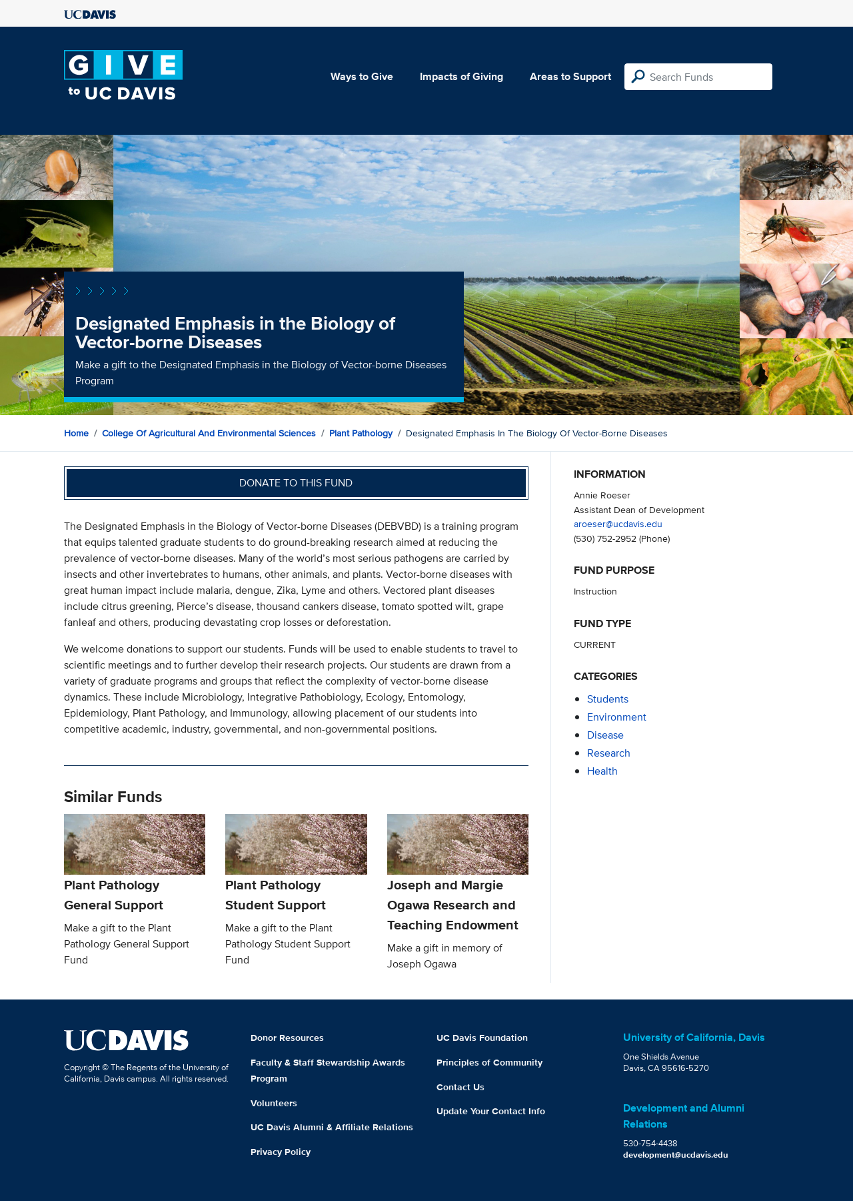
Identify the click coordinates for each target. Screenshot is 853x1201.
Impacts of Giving (461, 76)
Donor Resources (287, 1037)
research (608, 753)
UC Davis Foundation (482, 1037)
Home (76, 433)
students (607, 699)
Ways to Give (362, 76)
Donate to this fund (296, 482)
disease (605, 735)
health (602, 771)
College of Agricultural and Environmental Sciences (209, 433)
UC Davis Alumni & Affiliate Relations (332, 1127)
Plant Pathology (361, 433)
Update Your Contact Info (490, 1111)
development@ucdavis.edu (675, 1154)
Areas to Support (570, 76)
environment (616, 717)
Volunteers (274, 1103)
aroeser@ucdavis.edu (618, 523)
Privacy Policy (281, 1151)
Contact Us (460, 1087)
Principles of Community (489, 1062)
